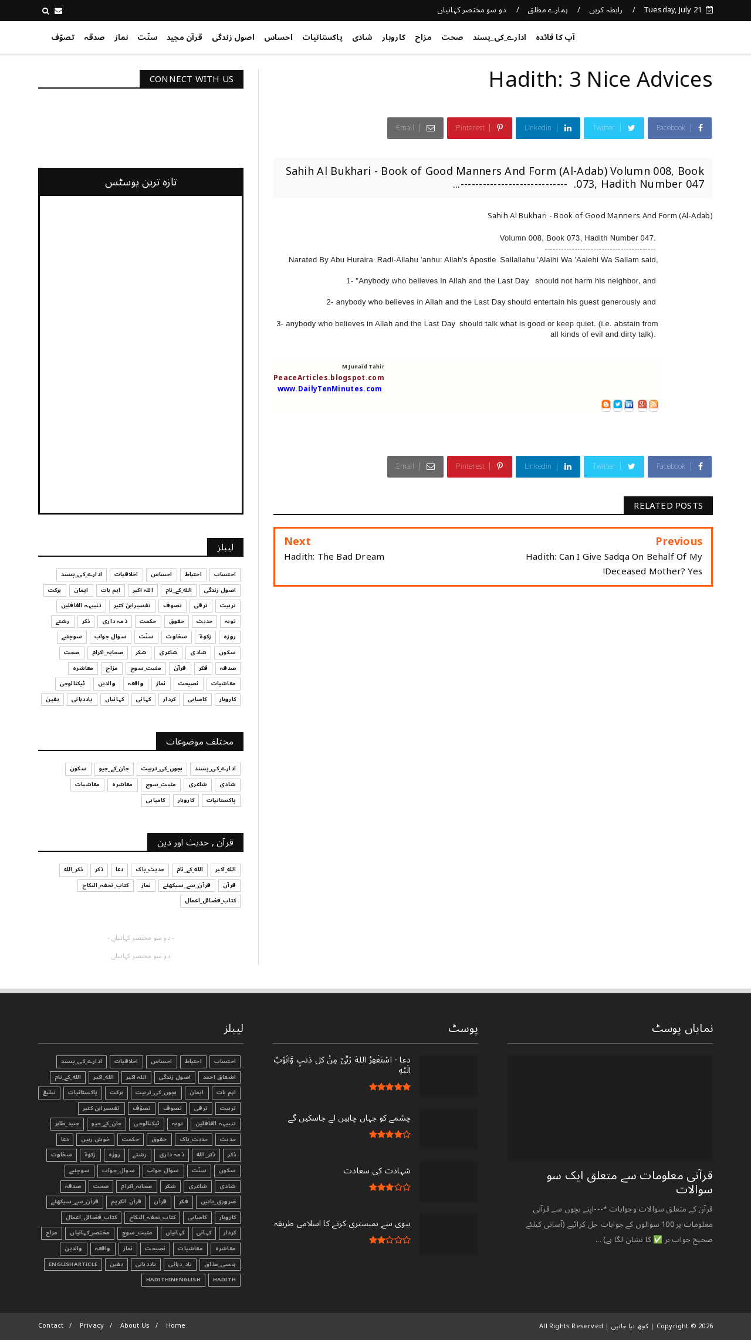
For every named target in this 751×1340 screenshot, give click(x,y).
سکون (227, 1170)
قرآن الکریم (126, 1201)
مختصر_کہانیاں (90, 1233)
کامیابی (197, 1217)
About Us (135, 1325)
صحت (452, 37)
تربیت (228, 1108)
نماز (121, 37)
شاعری (197, 1186)
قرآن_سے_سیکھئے (75, 1201)
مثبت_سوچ (137, 1233)
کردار (230, 1233)
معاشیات (190, 1248)
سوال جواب (163, 1170)
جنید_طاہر (67, 1123)
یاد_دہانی (180, 1264)
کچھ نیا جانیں (666, 35)
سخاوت (61, 1154)
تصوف (172, 1108)
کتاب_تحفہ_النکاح (152, 1217)
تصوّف (63, 37)
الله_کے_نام (68, 1077)
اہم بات (226, 1092)
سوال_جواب (118, 1170)
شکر (171, 1186)
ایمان (197, 1092)
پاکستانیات (322, 37)
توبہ (177, 1123)
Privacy (92, 1325)
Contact (50, 1325)
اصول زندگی (233, 37)
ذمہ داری (171, 1154)
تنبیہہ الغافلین (215, 1123)
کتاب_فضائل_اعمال (91, 1217)
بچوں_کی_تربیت (156, 1092)
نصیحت (155, 1248)
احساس (278, 37)
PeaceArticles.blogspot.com (328, 378)
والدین (73, 1248)
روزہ (115, 1154)
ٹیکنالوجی (147, 1123)
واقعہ (103, 1248)
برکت (116, 1092)
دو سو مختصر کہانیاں (472, 10)
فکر (183, 1201)
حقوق (159, 1139)
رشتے (140, 1154)
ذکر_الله (206, 1154)
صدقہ (94, 37)
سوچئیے (79, 1170)
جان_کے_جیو (106, 1123)
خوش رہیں (95, 1139)
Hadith (224, 1279)
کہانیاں (174, 1233)
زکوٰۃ (90, 1154)
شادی (362, 37)
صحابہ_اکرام (136, 1186)
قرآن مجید (184, 37)
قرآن (160, 1201)
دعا (65, 1139)
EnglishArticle (73, 1264)
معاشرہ (225, 1248)
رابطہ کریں (606, 10)
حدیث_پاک (194, 1139)
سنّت (147, 37)
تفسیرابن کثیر (101, 1108)
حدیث (228, 1139)
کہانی (204, 1233)
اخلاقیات (126, 1061)
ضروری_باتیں (218, 1201)
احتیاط (193, 1061)
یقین (116, 1264)
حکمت (130, 1139)
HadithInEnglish (173, 1279)
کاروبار (393, 37)
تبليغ (49, 1092)
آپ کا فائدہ (555, 37)
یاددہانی (146, 1264)
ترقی (201, 1108)
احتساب (225, 1061)
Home (176, 1325)
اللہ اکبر (136, 1077)
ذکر (232, 1154)
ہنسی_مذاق (220, 1264)
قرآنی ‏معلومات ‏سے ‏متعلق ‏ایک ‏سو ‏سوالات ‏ (630, 1182)
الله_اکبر (103, 1077)
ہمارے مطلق (547, 10)
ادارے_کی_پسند (500, 37)
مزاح (423, 37)
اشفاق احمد (219, 1077)
